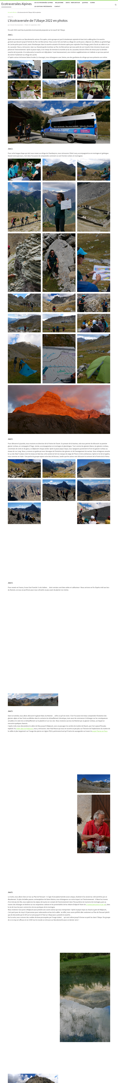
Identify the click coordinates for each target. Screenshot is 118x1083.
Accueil (10, 12)
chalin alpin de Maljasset (24, 728)
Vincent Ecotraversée (16, 25)
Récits (14, 12)
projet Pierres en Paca (99, 731)
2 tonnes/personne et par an (95, 904)
